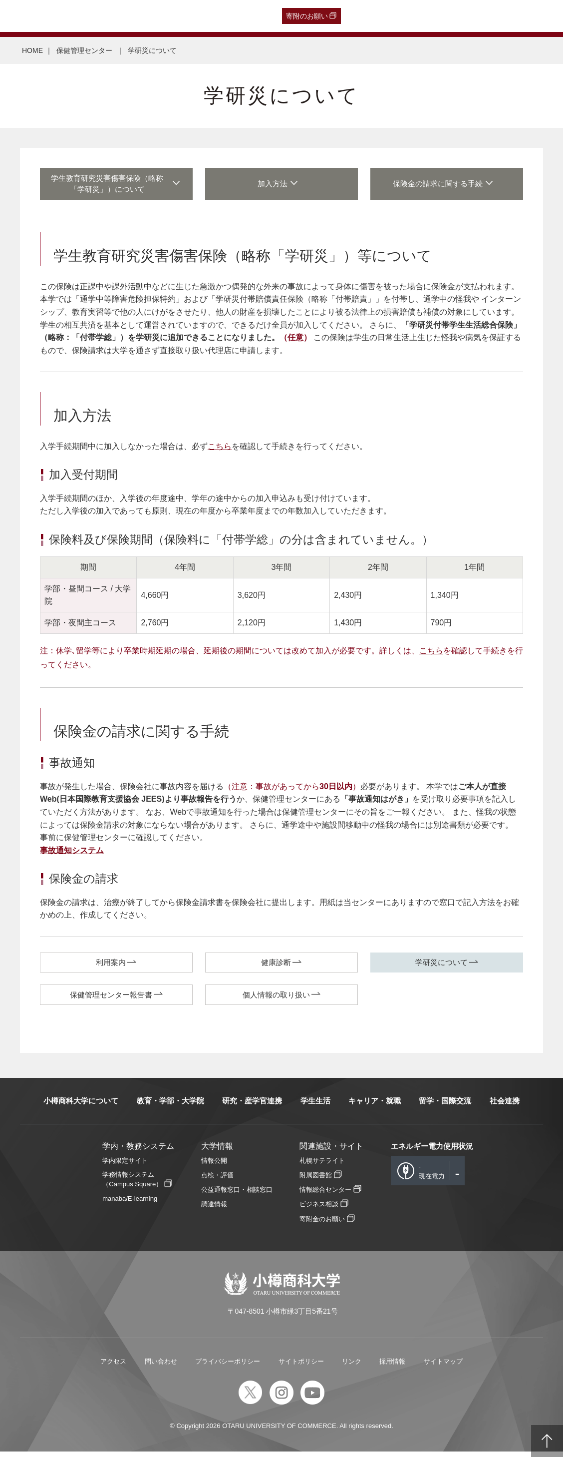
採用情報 (392, 1366)
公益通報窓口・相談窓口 (237, 1194)
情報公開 (214, 1165)
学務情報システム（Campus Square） (132, 1184)
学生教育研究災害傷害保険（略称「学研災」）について (111, 185)
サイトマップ (443, 1366)
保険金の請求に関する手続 (442, 185)
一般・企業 (100, 16)
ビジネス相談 (318, 1209)
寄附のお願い (307, 16)
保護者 (136, 16)
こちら (220, 449)
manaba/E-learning (129, 1204)
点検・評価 (217, 1180)
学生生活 (315, 1105)
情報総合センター (325, 1194)
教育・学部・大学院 (170, 1105)
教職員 (195, 16)
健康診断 (276, 966)
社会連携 (505, 1105)
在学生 (165, 16)
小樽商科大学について (80, 1105)
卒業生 (63, 16)
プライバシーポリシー (227, 1366)
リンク (351, 1366)
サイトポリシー (301, 1366)
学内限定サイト (125, 1165)
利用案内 (111, 966)
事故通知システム (72, 853)
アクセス (113, 1366)
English (225, 16)
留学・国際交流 (445, 1105)
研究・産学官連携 (252, 1105)
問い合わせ (161, 1366)
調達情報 (214, 1209)
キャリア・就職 (374, 1105)
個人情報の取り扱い (276, 999)
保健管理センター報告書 (111, 999)
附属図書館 (315, 1180)
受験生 (25, 16)
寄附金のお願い (322, 1224)
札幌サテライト (322, 1165)
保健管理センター (85, 50)
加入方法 (276, 185)
